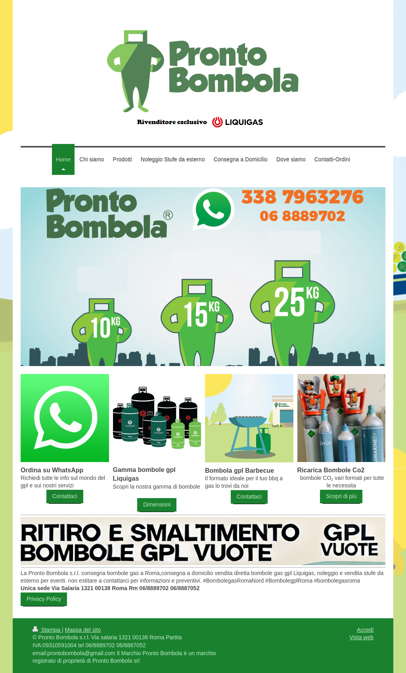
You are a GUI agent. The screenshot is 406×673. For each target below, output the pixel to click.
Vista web (361, 637)
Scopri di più (341, 496)
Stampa (47, 630)
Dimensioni (156, 504)
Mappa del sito (83, 630)
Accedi (365, 630)
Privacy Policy (44, 599)
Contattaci (64, 496)
